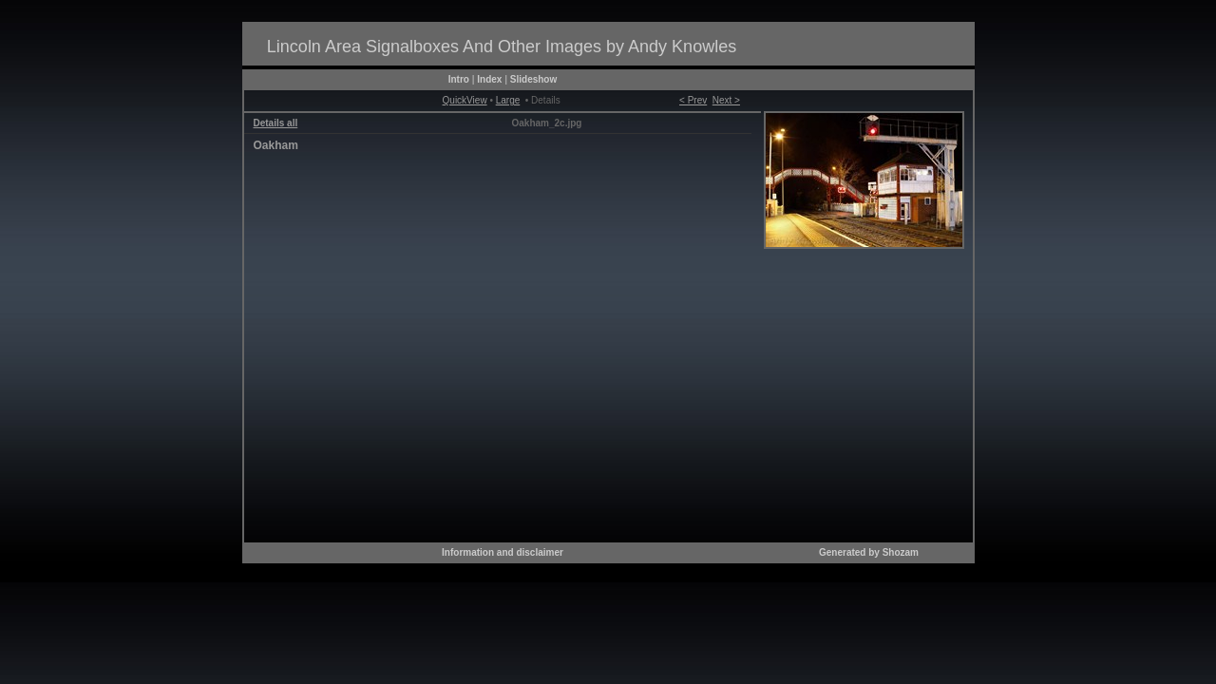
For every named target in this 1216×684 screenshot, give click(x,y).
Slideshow (533, 79)
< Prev (693, 100)
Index (489, 79)
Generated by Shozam (869, 552)
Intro (458, 79)
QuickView (465, 100)
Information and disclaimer (502, 552)
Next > (726, 100)
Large (508, 100)
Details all (276, 123)
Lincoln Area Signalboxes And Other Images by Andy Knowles (501, 46)
